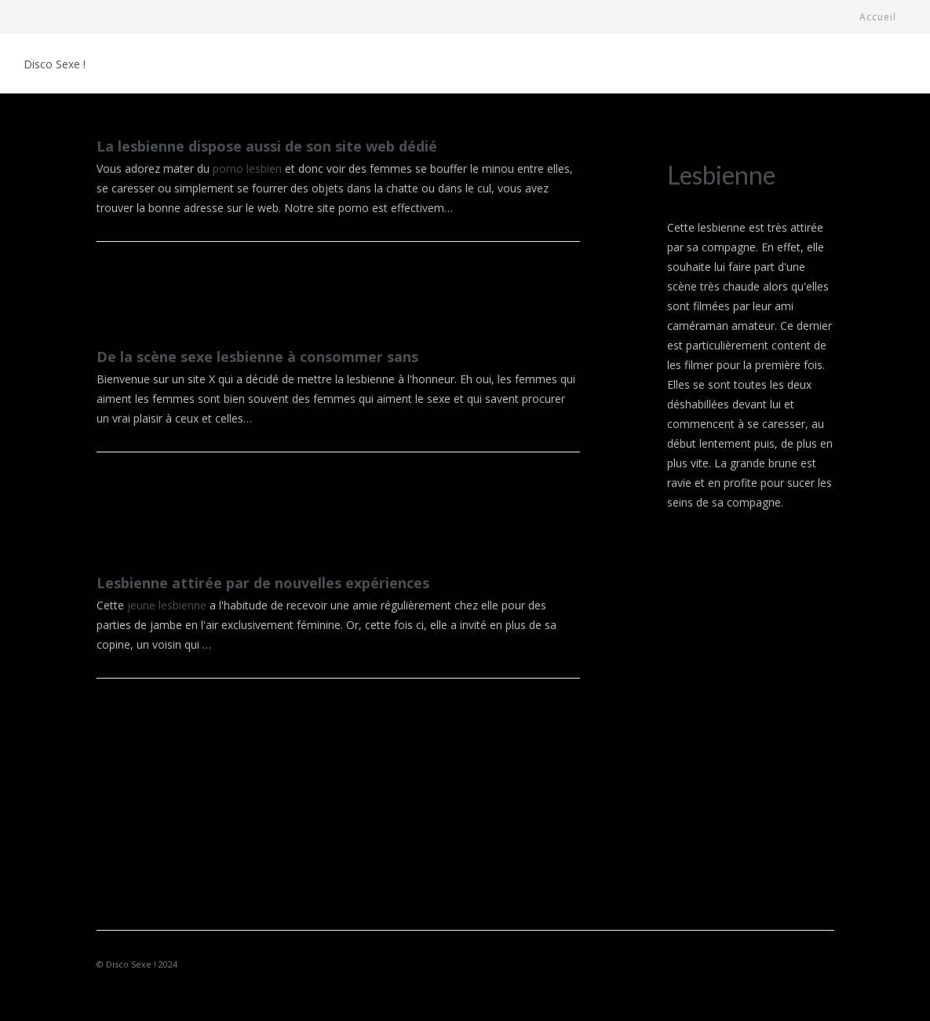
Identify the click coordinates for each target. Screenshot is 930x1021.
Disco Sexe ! (55, 64)
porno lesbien (247, 168)
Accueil (877, 17)
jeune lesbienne (166, 605)
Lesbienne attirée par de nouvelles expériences (263, 582)
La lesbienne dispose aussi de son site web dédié (267, 146)
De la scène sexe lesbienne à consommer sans (257, 356)
